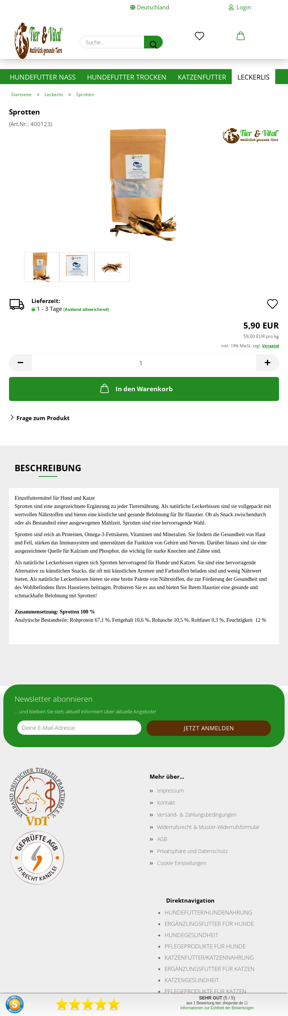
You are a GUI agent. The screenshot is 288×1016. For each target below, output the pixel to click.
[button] (240, 31)
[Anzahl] (144, 362)
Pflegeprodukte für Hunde (205, 946)
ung (246, 912)
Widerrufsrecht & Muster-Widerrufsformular (208, 827)
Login (240, 7)
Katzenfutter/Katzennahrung (209, 957)
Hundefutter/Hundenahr (202, 912)
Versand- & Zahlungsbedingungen (196, 814)
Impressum (170, 790)
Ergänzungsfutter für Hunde (209, 923)
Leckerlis (253, 76)
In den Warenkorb (136, 388)
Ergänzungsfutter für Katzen (210, 968)
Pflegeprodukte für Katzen (205, 991)
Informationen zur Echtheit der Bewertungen (217, 1008)
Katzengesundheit (192, 980)
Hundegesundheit (191, 935)
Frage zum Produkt (43, 418)
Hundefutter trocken (126, 76)
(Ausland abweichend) (86, 309)
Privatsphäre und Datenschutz (192, 851)
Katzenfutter (202, 76)
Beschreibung (48, 468)
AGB (162, 839)
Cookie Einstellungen (181, 863)
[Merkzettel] (199, 31)
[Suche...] (153, 42)
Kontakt (166, 802)
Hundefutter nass (43, 76)
